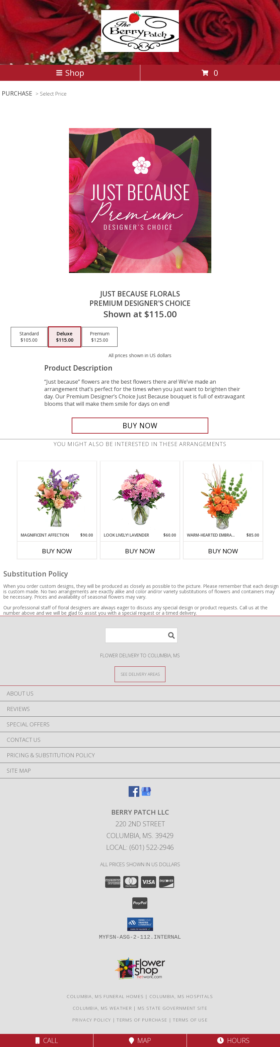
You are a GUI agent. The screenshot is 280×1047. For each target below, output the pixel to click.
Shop (70, 72)
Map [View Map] (140, 1040)
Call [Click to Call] (47, 1040)
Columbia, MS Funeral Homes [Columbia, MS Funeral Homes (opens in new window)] (105, 996)
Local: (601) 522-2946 (140, 847)
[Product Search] (141, 635)
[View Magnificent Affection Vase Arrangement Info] (57, 497)
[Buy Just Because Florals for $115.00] (140, 426)
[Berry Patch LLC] (140, 48)
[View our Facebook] (134, 794)
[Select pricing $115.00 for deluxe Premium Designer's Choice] (64, 337)
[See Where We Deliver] (140, 674)
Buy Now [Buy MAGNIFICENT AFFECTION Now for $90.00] (57, 551)
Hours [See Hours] (233, 1040)
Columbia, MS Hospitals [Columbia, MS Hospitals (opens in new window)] (181, 996)
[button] (140, 924)
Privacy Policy (91, 1020)
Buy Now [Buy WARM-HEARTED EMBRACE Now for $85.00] (223, 551)
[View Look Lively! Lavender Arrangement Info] (140, 497)
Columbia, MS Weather (102, 1008)
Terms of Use (190, 1020)
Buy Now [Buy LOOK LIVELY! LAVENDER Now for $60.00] (140, 551)
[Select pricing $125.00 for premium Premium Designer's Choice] (99, 337)
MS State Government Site (172, 1008)
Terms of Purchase (142, 1020)
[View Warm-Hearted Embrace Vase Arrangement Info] (223, 497)
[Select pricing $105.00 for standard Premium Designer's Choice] (29, 337)
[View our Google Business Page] (146, 794)
